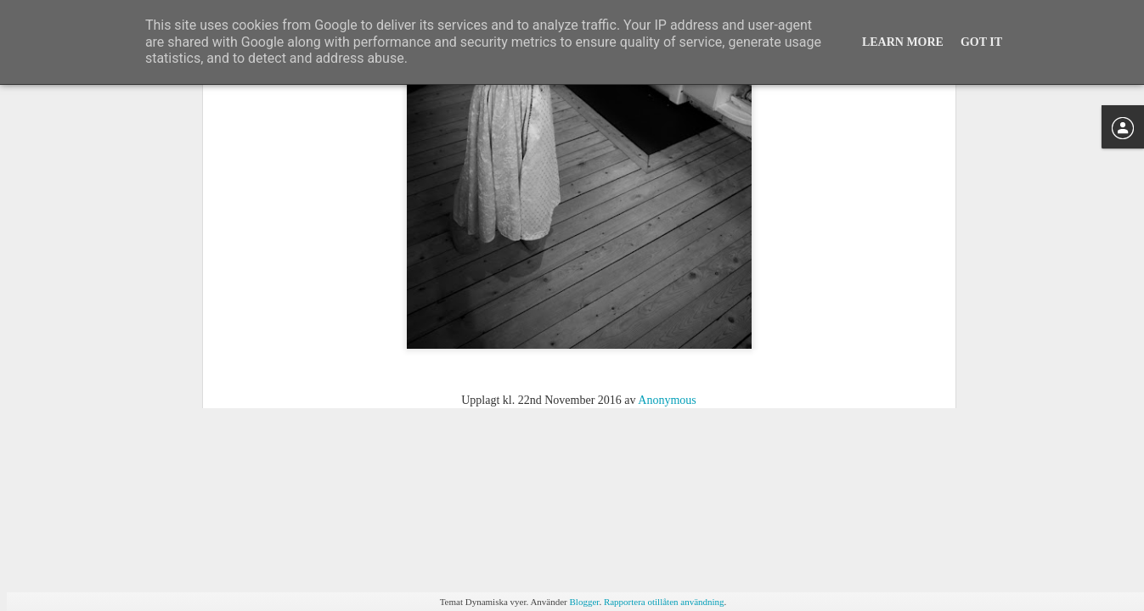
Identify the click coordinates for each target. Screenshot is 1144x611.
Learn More (903, 42)
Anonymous (667, 273)
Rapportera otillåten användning (664, 602)
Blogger (585, 602)
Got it (981, 42)
